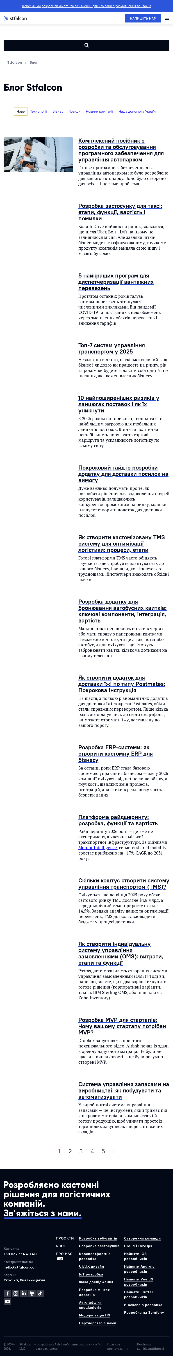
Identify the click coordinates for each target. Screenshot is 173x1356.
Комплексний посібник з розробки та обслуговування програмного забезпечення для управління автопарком (121, 150)
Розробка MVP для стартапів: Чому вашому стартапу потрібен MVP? (122, 1026)
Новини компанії (99, 111)
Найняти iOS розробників (135, 1256)
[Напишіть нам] (143, 18)
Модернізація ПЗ (94, 1315)
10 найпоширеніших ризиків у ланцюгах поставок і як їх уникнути (118, 404)
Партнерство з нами (97, 1323)
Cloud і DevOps (138, 1246)
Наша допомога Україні (137, 111)
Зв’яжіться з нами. (43, 1213)
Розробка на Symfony (144, 1312)
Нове (20, 111)
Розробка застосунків (99, 1246)
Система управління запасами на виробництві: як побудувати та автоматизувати (123, 1090)
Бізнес (57, 111)
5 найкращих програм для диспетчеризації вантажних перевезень (116, 282)
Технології (38, 111)
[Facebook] (8, 1293)
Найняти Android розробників (139, 1268)
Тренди (74, 111)
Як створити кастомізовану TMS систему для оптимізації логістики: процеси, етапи (121, 543)
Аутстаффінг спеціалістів (90, 1304)
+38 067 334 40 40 (20, 1254)
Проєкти (65, 1238)
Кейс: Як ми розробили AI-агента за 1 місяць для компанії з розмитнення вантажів (86, 6)
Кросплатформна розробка (95, 1256)
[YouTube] (8, 1302)
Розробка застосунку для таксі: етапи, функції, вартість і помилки (120, 212)
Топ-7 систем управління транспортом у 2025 (111, 348)
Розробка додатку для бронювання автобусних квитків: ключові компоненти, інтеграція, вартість (122, 611)
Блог (61, 1246)
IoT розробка (91, 1274)
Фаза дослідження (96, 1282)
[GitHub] (32, 1293)
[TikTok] (40, 1293)
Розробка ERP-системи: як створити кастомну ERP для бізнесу (115, 753)
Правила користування (117, 1346)
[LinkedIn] (24, 1293)
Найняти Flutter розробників (138, 1294)
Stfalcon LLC (25, 1346)
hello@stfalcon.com (21, 1267)
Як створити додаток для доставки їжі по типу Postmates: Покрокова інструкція (121, 684)
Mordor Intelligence (97, 847)
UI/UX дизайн (91, 1266)
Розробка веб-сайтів (98, 1238)
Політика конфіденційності (150, 1346)
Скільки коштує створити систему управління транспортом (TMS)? (123, 883)
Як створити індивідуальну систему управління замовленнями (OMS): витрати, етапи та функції (120, 953)
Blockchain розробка (143, 1304)
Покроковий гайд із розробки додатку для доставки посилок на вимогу (123, 474)
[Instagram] (16, 1293)
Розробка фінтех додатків (94, 1292)
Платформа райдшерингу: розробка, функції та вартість (118, 820)
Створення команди (142, 1238)
